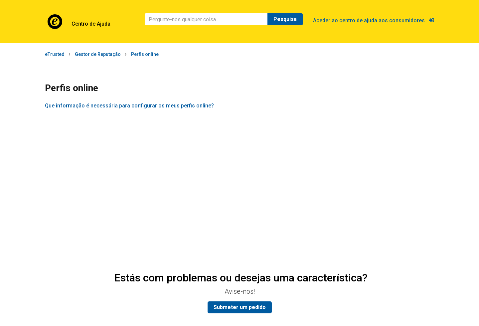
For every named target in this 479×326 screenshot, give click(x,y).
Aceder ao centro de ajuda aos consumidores (373, 20)
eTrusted (55, 54)
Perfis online (145, 54)
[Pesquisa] (206, 19)
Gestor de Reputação (98, 54)
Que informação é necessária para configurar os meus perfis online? (129, 105)
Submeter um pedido (240, 307)
